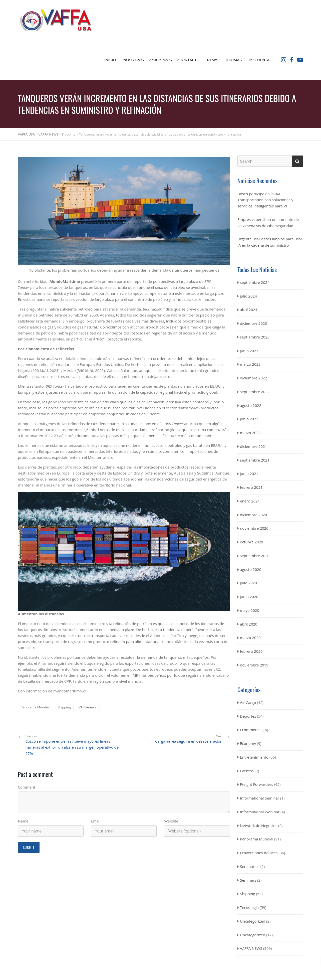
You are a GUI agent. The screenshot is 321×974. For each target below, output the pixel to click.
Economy (248, 743)
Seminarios (249, 866)
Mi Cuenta (259, 60)
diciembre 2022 (253, 377)
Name (23, 820)
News (212, 60)
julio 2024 (248, 296)
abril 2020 (248, 624)
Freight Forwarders (256, 784)
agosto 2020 (250, 569)
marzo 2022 (250, 432)
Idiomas (234, 60)
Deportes (248, 716)
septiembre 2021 (254, 460)
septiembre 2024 (254, 282)
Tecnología (249, 907)
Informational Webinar (259, 811)
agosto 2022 (250, 405)
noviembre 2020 (254, 528)
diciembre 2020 (253, 514)
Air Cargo (248, 702)
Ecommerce (250, 729)
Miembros (161, 60)
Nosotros (133, 60)
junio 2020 (249, 596)
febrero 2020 (251, 651)
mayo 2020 (249, 610)
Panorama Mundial (35, 707)
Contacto (189, 60)
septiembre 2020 (254, 555)
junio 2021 (249, 473)
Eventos (247, 770)
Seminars (248, 880)
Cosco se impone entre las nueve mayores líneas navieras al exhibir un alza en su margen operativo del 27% (73, 745)
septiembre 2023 (254, 336)
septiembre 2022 (254, 391)
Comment (26, 787)
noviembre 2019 (254, 664)
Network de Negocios (258, 825)
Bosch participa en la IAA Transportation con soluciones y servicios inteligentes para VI (265, 200)
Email (96, 820)
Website (171, 820)
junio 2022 (249, 418)
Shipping (64, 707)
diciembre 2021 (253, 446)
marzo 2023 (250, 364)
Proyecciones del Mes (258, 852)
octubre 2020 (251, 541)
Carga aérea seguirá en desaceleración (188, 741)
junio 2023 (249, 350)
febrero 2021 (251, 487)
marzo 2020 (250, 637)
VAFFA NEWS (251, 948)
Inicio (110, 60)
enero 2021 (250, 500)
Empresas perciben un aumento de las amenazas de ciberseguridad (268, 222)
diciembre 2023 (253, 323)
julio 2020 (248, 582)
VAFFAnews (87, 707)
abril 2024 (248, 309)
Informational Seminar (259, 798)
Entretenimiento (254, 757)
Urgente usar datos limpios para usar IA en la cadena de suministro (269, 242)
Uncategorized (252, 921)
